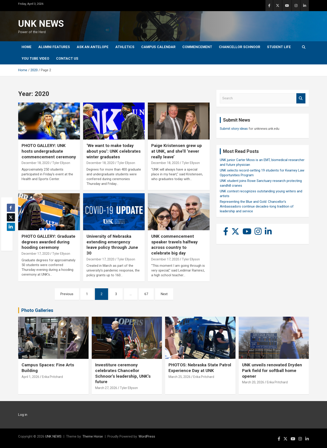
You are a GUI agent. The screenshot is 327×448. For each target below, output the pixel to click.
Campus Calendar (158, 47)
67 (146, 294)
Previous (66, 294)
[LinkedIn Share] (11, 227)
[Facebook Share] (11, 208)
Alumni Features (54, 47)
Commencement (197, 47)
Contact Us (67, 58)
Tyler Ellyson (61, 163)
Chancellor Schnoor (239, 47)
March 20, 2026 (253, 382)
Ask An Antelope (93, 47)
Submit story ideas (234, 129)
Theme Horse (92, 436)
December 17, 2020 (36, 253)
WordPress (147, 436)
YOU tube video (35, 58)
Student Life (279, 47)
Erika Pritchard (52, 377)
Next (164, 294)
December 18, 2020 (36, 163)
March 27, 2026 (106, 388)
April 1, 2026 (30, 377)
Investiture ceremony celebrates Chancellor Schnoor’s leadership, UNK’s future (123, 373)
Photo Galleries (37, 310)
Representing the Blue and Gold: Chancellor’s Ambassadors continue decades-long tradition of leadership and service (257, 206)
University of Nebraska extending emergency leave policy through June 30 (112, 245)
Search (300, 98)
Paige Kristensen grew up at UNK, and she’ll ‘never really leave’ (176, 151)
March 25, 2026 (179, 377)
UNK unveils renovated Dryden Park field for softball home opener (272, 370)
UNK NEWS (41, 23)
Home (27, 47)
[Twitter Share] (11, 217)
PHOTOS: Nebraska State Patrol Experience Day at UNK (199, 367)
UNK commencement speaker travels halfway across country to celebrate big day (174, 245)
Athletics (124, 47)
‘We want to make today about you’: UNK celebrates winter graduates (114, 151)
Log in (22, 415)
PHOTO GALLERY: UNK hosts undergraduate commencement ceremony (49, 151)
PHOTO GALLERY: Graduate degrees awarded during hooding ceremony (48, 242)
